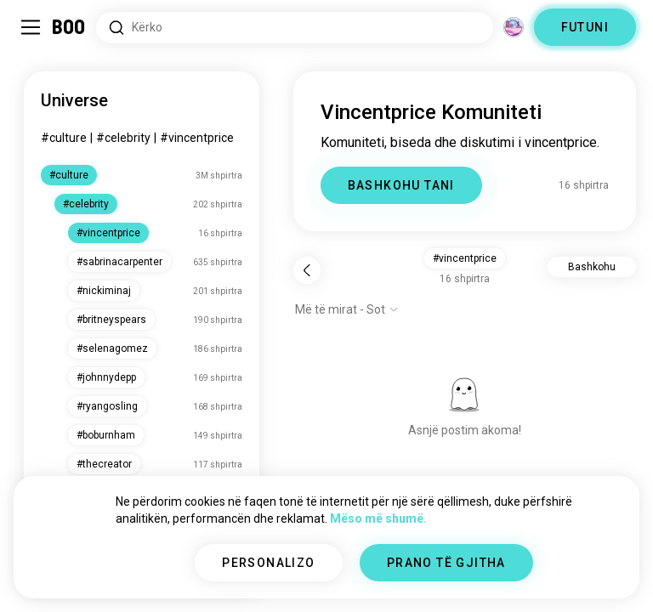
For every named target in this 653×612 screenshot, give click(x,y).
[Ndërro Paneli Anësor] (31, 27)
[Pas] (307, 270)
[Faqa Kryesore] (69, 27)
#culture (64, 137)
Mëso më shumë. (378, 518)
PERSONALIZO (268, 563)
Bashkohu (592, 267)
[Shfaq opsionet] (347, 309)
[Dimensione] (513, 27)
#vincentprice (197, 137)
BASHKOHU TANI (401, 185)
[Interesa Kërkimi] (294, 27)
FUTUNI (585, 27)
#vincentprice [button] (465, 258)
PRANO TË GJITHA (446, 563)
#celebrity (123, 137)
